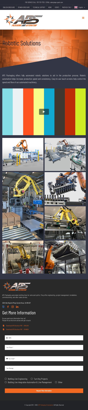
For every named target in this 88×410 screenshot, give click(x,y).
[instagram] (12, 307)
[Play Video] (44, 112)
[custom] (3, 307)
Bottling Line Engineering (63, 378)
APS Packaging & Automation (45, 405)
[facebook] (8, 307)
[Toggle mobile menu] (83, 18)
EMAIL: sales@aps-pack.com (54, 2)
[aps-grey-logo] (16, 282)
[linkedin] (17, 307)
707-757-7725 (40, 2)
